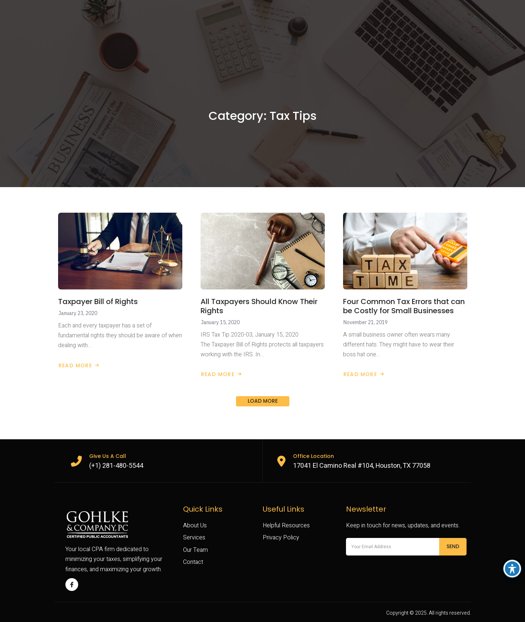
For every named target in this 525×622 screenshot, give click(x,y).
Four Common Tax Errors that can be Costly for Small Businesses (404, 306)
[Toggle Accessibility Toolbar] (512, 568)
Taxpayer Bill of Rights (98, 301)
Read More (79, 365)
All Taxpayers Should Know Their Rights (259, 306)
